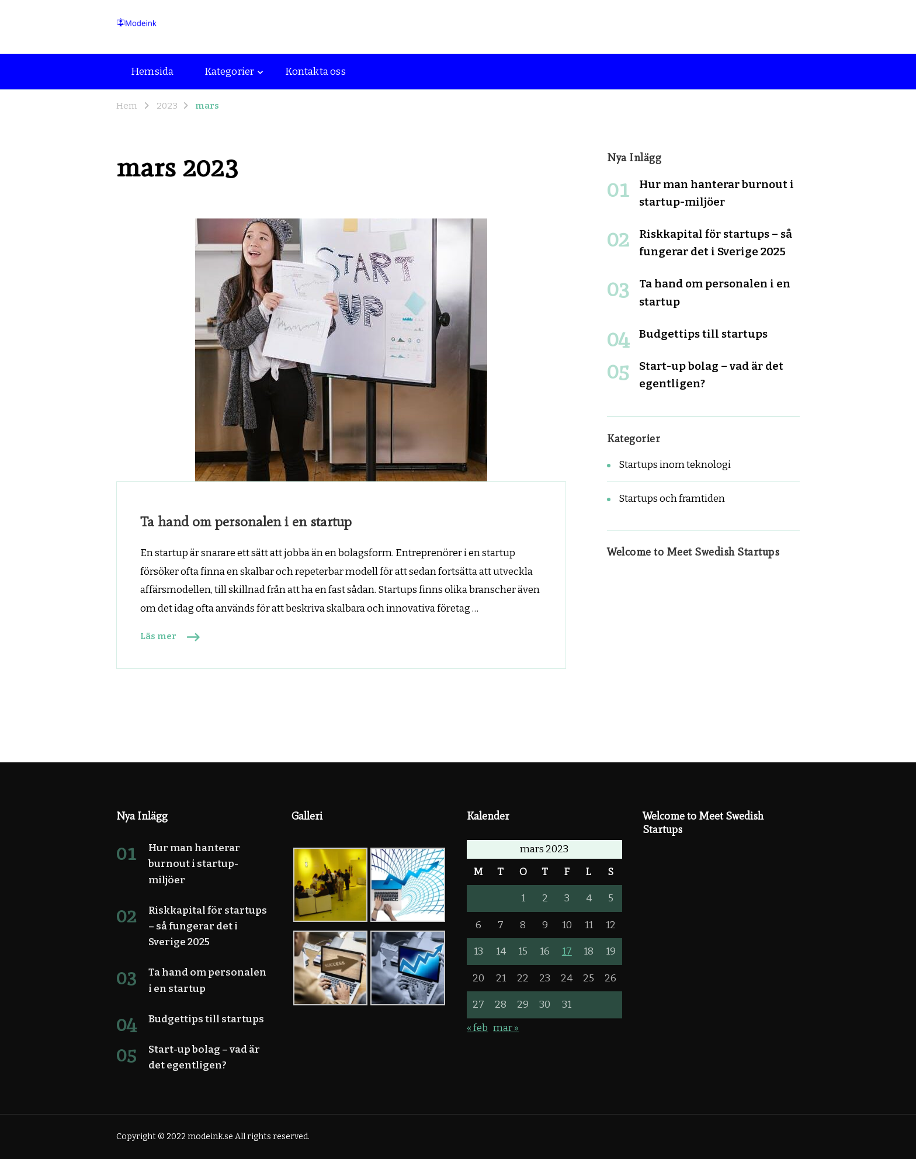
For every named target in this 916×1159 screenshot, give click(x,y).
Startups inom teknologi (675, 465)
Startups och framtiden (672, 498)
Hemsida (152, 71)
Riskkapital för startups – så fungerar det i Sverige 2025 (207, 926)
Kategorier (229, 71)
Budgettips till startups (703, 334)
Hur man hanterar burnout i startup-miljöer (194, 864)
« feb (477, 1028)
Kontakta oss (315, 71)
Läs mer (158, 636)
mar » (506, 1028)
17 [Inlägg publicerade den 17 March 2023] (567, 951)
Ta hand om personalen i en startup (246, 521)
